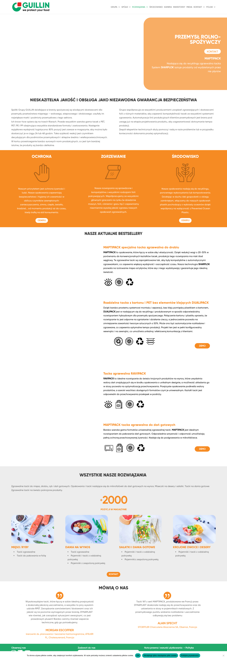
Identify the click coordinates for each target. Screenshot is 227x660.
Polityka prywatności (190, 655)
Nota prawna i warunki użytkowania (163, 647)
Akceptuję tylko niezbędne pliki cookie (160, 655)
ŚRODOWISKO (156, 7)
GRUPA (114, 7)
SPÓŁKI (124, 7)
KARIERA (168, 7)
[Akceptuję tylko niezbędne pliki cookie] (223, 655)
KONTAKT (198, 7)
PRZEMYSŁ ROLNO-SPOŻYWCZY (198, 40)
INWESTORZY (179, 7)
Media (189, 7)
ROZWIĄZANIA (138, 7)
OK (138, 655)
